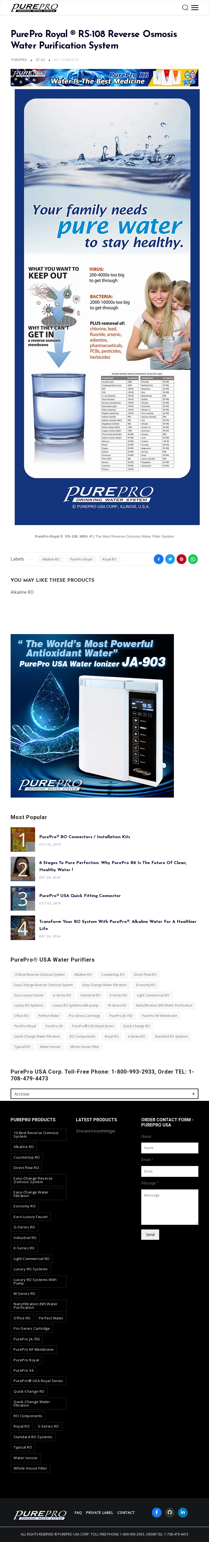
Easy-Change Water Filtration (104, 985)
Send (150, 1234)
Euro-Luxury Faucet (28, 995)
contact (126, 1512)
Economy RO (146, 985)
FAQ (78, 1512)
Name (146, 1136)
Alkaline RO (51, 559)
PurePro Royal (81, 559)
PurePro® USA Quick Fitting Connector (80, 896)
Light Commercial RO (153, 995)
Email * (147, 1159)
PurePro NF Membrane (159, 1015)
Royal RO (109, 559)
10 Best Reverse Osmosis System (39, 974)
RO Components (82, 1036)
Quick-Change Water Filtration (37, 1036)
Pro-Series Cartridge (84, 1015)
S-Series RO (136, 1036)
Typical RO (22, 1046)
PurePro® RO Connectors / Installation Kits (84, 837)
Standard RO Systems (171, 1036)
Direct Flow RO (145, 974)
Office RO (21, 1015)
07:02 (41, 60)
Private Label (99, 1512)
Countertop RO (113, 974)
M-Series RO (117, 1005)
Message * (149, 1182)
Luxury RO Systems (28, 1005)
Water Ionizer (50, 1046)
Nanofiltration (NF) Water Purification (164, 1005)
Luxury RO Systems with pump (76, 1005)
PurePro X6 (54, 1026)
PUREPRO (19, 60)
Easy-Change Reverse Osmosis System (43, 985)
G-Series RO (62, 995)
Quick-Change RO (136, 1026)
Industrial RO (90, 995)
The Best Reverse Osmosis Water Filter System (134, 536)
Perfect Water (48, 1015)
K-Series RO (118, 995)
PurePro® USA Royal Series (93, 1026)
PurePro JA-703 (121, 1015)
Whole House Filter (84, 1046)
